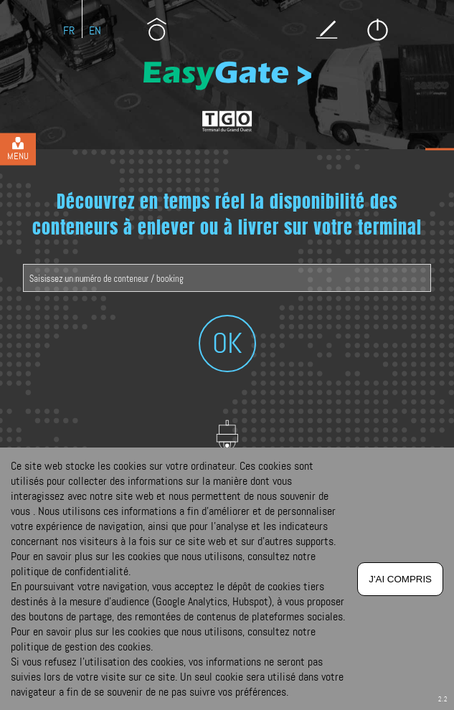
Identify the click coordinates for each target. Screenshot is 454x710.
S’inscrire (326, 29)
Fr (69, 30)
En (95, 30)
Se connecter (377, 29)
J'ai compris (400, 579)
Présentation (156, 29)
